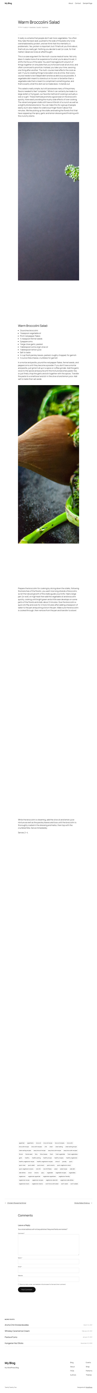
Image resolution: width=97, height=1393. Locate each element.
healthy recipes (59, 1158)
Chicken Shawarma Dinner (16, 1203)
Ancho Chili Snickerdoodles (17, 1325)
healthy (27, 1158)
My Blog (8, 3)
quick (70, 1161)
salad (55, 1169)
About (71, 3)
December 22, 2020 (86, 1343)
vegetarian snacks (37, 1184)
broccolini (70, 1143)
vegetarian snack (24, 1184)
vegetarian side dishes (67, 1180)
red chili (38, 1169)
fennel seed (28, 1154)
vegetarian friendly (64, 1176)
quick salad (31, 1165)
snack (30, 1173)
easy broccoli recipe (39, 1150)
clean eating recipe (71, 1147)
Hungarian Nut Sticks (14, 1343)
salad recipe (63, 1169)
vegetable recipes (61, 1173)
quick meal (22, 1165)
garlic (20, 1158)
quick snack (40, 1165)
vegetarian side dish (52, 1180)
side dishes (22, 1173)
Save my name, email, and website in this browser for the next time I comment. (43, 1284)
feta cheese (43, 1154)
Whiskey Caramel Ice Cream (17, 1331)
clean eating (59, 1147)
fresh (51, 1154)
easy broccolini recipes (70, 1150)
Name (20, 1258)
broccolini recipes (36, 1147)
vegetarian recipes (37, 1180)
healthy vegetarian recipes (45, 1161)
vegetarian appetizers (49, 1176)
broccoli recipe (47, 1143)
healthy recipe (47, 1158)
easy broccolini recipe (54, 1150)
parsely (64, 1161)
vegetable (50, 1173)
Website (20, 1275)
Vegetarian (45, 27)
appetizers (30, 1143)
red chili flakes (47, 1169)
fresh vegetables (72, 1154)
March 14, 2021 (88, 1325)
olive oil (57, 1161)
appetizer (22, 1143)
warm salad (64, 1184)
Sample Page (87, 3)
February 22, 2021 (87, 1331)
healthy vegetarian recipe (26, 1161)
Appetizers (32, 27)
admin (26, 27)
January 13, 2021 (87, 1337)
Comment (21, 1233)
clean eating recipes (25, 1150)
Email (20, 1267)
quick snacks (51, 1165)
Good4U (38, 27)
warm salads (74, 1184)
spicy (42, 1173)
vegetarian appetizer (34, 1176)
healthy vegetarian (71, 1158)
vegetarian (22, 1176)
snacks (36, 1173)
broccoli (38, 1143)
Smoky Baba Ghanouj (82, 1203)
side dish (72, 1169)
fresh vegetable (60, 1154)
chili (46, 1147)
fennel (21, 1154)
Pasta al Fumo (11, 1337)
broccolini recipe (24, 1147)
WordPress (89, 1387)
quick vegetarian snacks (26, 1169)
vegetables (72, 1173)
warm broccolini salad (51, 1184)
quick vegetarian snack (64, 1165)
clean (51, 1147)
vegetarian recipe (24, 1180)
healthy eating (36, 1158)
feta (36, 1154)
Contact (78, 3)
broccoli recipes (59, 1143)
